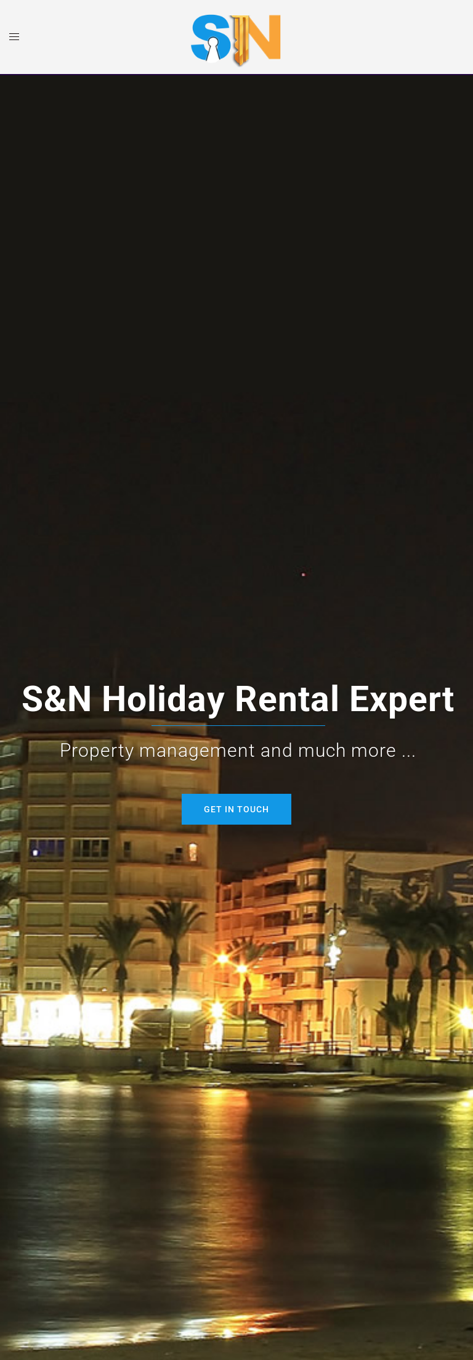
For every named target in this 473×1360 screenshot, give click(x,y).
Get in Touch (236, 809)
